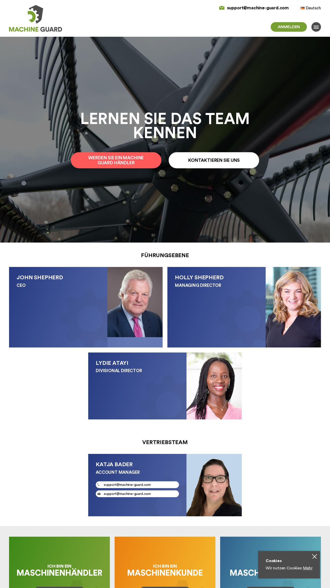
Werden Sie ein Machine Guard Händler (116, 160)
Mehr (307, 568)
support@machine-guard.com (258, 8)
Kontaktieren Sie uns (214, 160)
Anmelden (289, 27)
